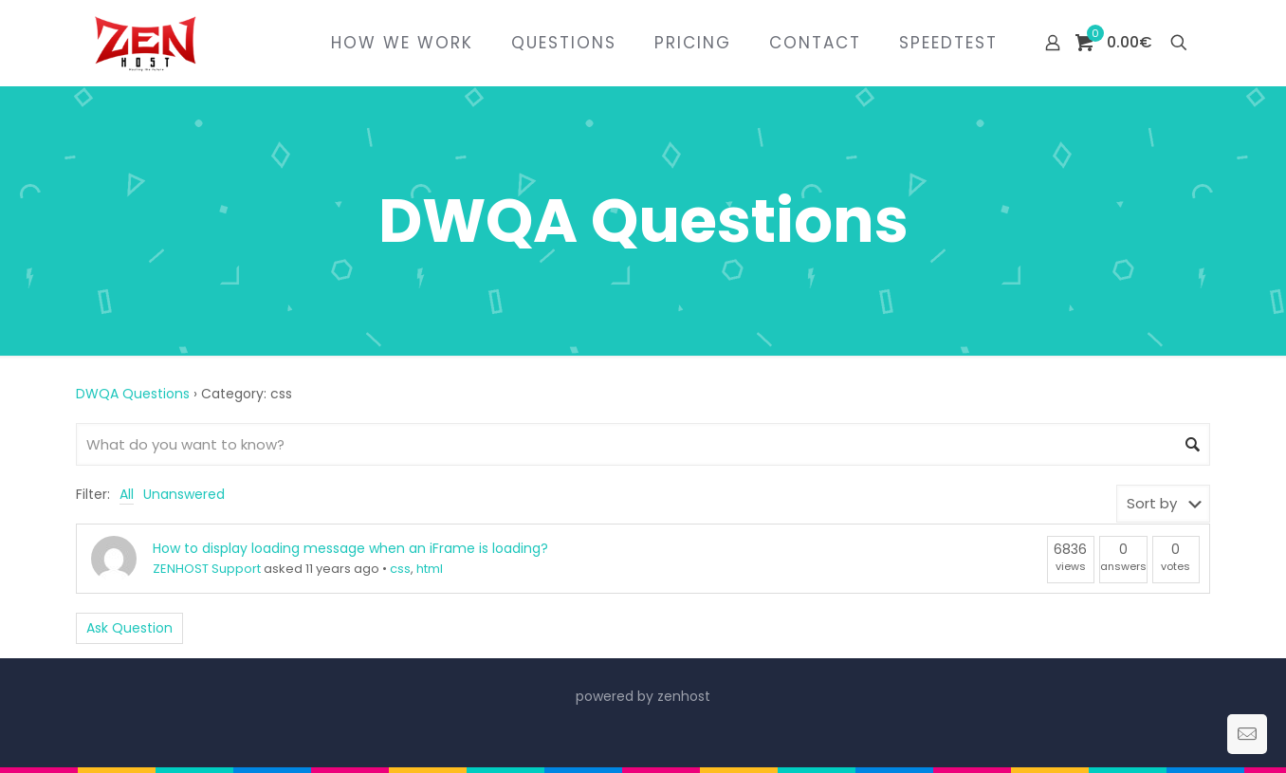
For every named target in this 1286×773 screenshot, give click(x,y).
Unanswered (184, 494)
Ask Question (129, 627)
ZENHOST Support (207, 569)
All (126, 494)
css (400, 569)
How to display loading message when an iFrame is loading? (350, 548)
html (429, 569)
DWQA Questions (133, 393)
